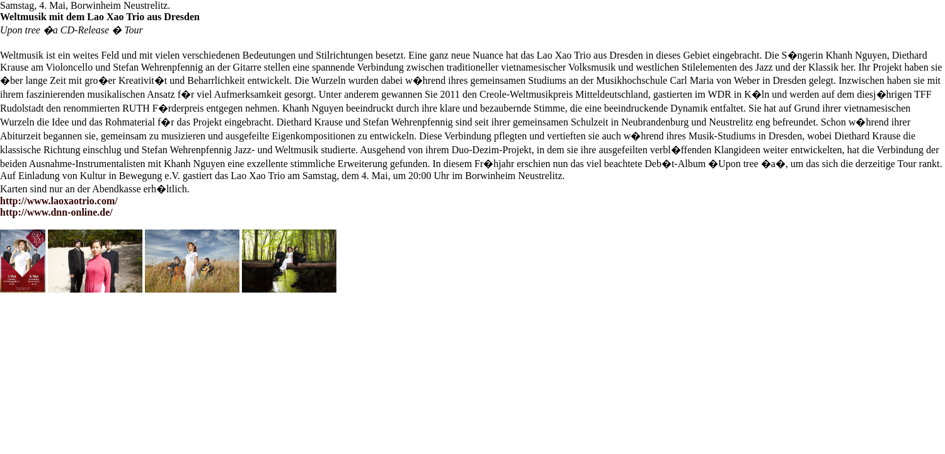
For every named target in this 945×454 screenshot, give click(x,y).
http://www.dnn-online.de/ (56, 212)
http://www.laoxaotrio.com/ (59, 200)
